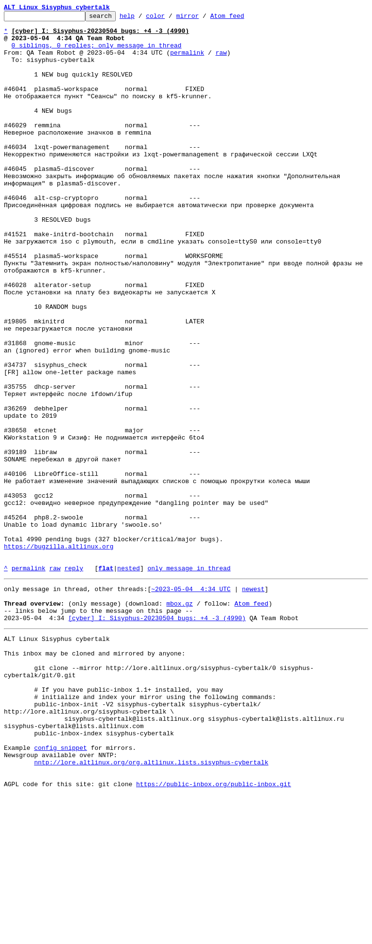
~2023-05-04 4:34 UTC (191, 702)
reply (73, 679)
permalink (187, 61)
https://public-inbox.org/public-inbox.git (213, 933)
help (142, 18)
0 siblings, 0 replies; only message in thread (97, 52)
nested (128, 679)
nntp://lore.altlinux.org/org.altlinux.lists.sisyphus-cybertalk (151, 907)
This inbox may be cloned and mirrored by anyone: (94, 776)
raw (221, 61)
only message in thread (189, 679)
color (170, 18)
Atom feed (242, 18)
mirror (202, 18)
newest (253, 702)
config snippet (60, 889)
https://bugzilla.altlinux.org (58, 653)
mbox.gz (179, 719)
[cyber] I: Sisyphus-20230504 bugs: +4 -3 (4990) (157, 736)
